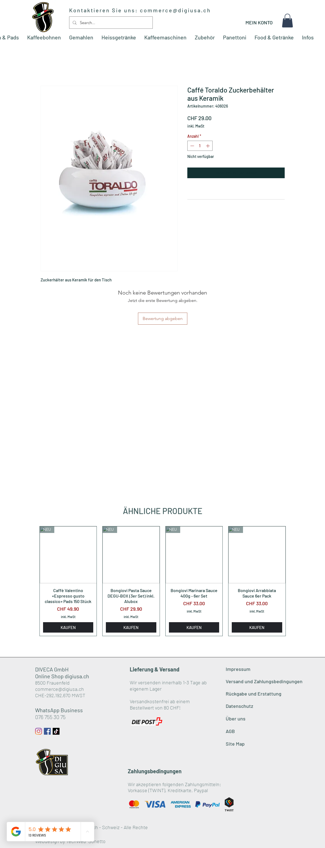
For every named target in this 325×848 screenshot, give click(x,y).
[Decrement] (191, 146)
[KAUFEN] (68, 627)
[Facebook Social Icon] (47, 731)
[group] (162, 581)
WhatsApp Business (59, 710)
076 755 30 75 (50, 717)
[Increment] (208, 146)
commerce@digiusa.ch (175, 10)
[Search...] (110, 22)
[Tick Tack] (56, 731)
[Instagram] (38, 731)
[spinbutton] (200, 146)
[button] (287, 20)
